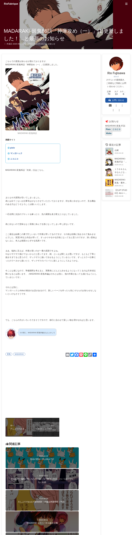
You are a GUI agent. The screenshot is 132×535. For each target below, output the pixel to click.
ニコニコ (16, 156)
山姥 (113, 147)
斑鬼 (10, 358)
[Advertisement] (49, 391)
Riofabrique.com (66, 524)
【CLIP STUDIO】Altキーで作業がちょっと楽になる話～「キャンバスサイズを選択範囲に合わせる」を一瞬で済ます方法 (119, 189)
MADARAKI (20, 358)
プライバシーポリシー (75, 528)
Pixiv (104, 130)
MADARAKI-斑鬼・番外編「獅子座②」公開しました (119, 179)
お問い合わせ (54, 528)
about (114, 77)
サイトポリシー (63, 528)
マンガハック (18, 151)
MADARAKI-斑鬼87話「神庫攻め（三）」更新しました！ (119, 158)
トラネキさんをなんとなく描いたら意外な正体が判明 (119, 168)
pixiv (14, 145)
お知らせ (51, 45)
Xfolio (121, 130)
